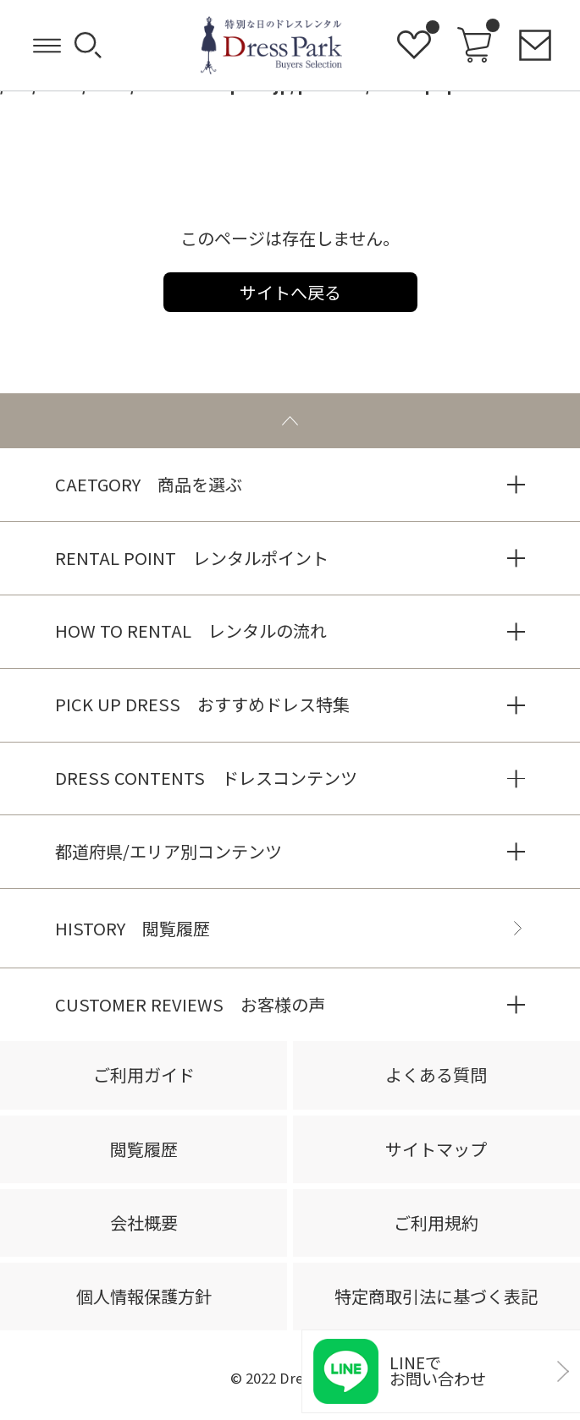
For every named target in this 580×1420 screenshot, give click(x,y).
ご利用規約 (436, 1222)
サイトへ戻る (290, 292)
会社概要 (144, 1222)
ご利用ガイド (144, 1074)
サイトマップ (436, 1149)
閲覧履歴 (144, 1149)
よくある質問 (436, 1074)
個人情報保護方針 (144, 1296)
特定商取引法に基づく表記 (436, 1296)
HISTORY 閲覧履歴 (132, 928)
